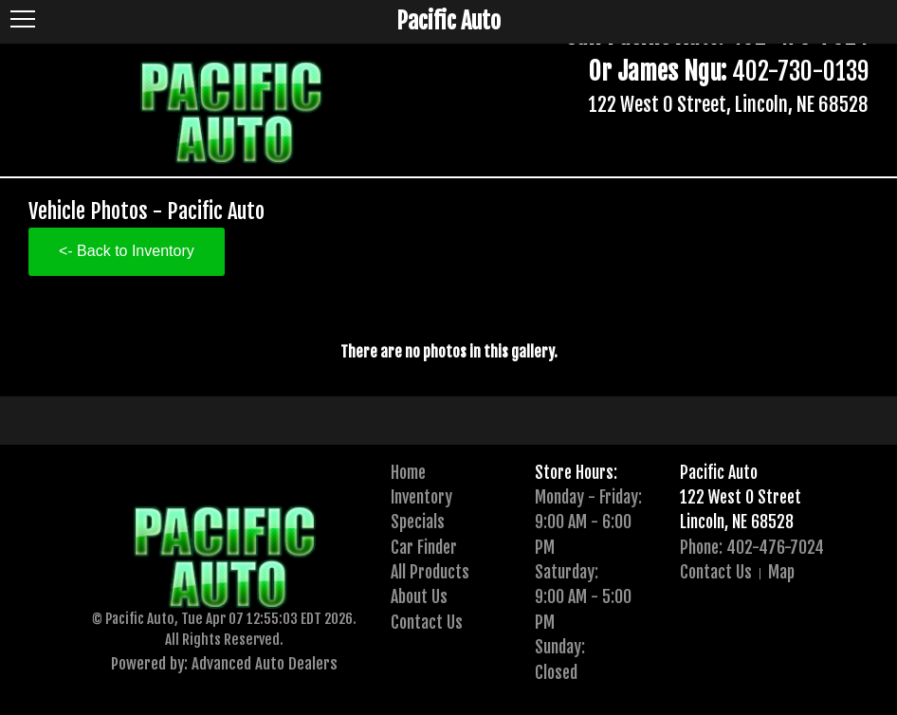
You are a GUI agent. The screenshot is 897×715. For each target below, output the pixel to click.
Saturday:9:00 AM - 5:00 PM (583, 596)
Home (408, 472)
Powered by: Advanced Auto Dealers (224, 663)
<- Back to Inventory (126, 251)
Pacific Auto (719, 472)
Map (781, 571)
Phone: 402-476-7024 (752, 547)
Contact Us (427, 622)
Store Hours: (576, 472)
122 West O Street (740, 496)
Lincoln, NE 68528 (737, 521)
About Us (419, 596)
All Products (430, 571)
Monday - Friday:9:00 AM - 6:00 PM (588, 522)
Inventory (421, 496)
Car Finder (424, 547)
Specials (418, 521)
